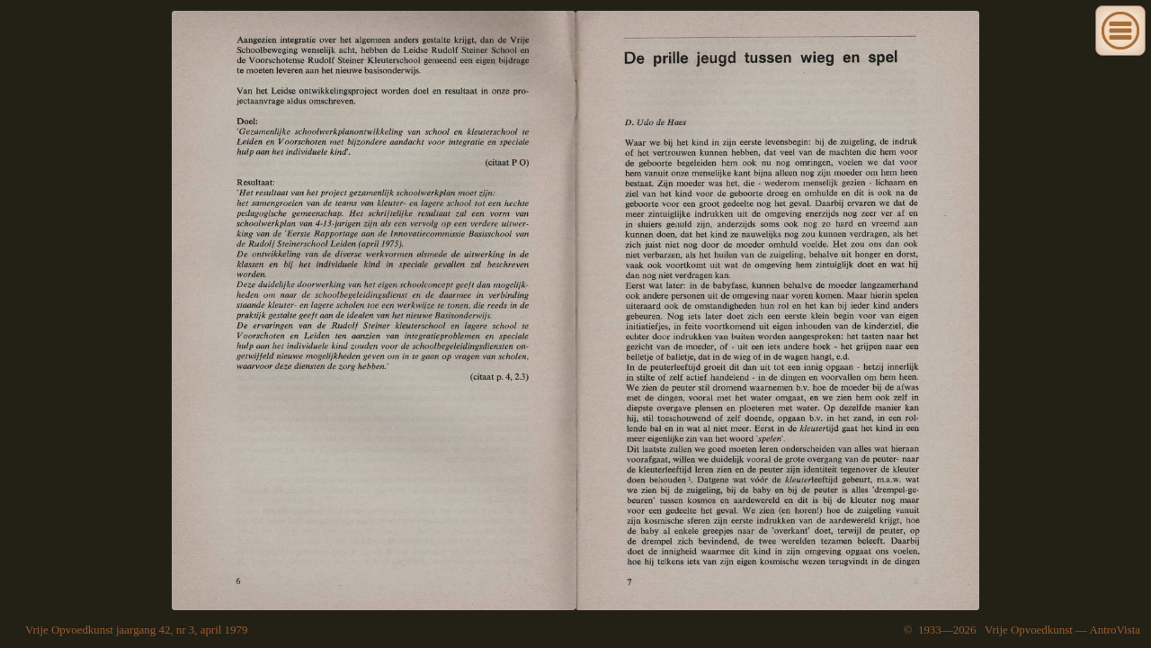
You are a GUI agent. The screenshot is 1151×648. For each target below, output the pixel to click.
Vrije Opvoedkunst (1029, 629)
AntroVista (1114, 629)
